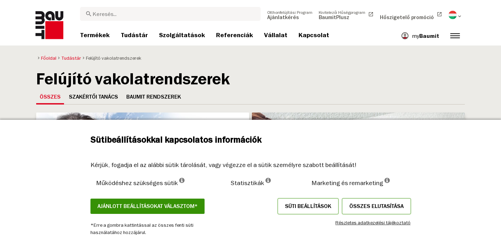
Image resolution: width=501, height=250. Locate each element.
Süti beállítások (308, 206)
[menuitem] (290, 15)
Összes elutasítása (376, 206)
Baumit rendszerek (153, 96)
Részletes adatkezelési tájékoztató (373, 222)
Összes (50, 96)
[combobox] (170, 14)
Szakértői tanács (93, 96)
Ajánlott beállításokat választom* (147, 206)
